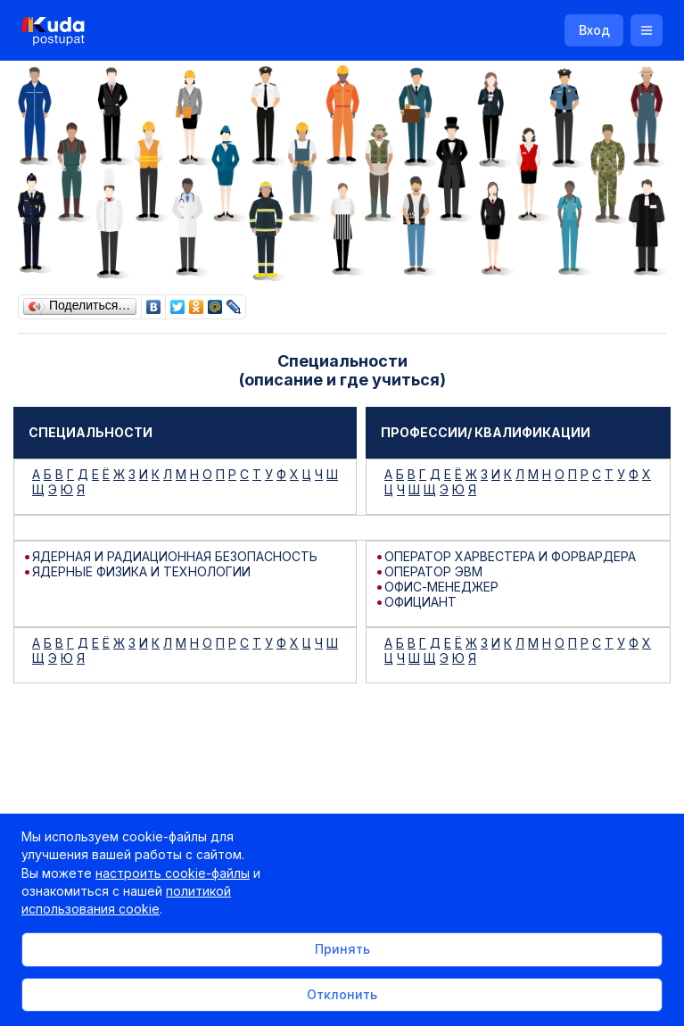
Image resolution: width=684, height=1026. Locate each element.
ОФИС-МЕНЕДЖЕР (441, 586)
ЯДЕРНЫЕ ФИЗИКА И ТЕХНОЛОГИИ (141, 571)
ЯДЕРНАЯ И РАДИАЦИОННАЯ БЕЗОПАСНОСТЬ (174, 556)
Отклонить (342, 994)
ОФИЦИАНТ (420, 601)
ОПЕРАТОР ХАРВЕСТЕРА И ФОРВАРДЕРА (510, 556)
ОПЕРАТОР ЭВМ (433, 571)
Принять (342, 948)
